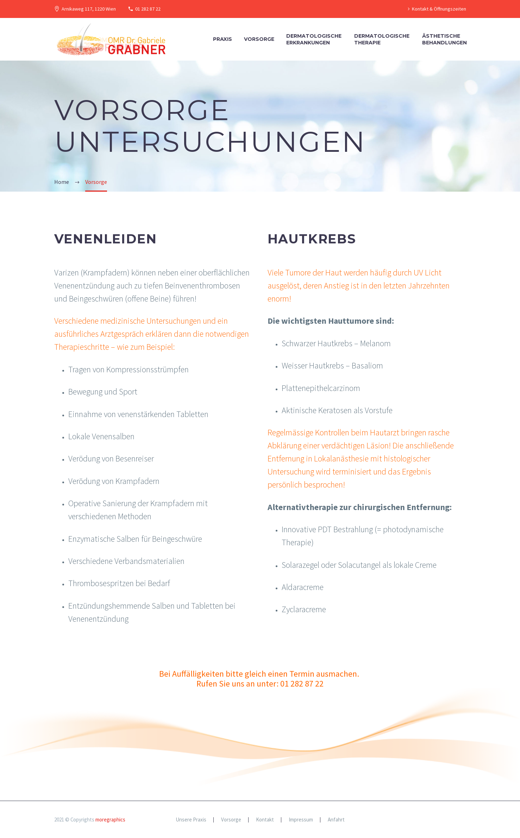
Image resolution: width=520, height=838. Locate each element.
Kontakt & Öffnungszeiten (439, 9)
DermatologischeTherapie (381, 39)
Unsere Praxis (191, 820)
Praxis (222, 39)
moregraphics (110, 819)
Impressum (301, 820)
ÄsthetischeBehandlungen (444, 39)
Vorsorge (259, 39)
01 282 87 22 (148, 9)
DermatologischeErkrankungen (314, 39)
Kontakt (265, 820)
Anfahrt (336, 820)
